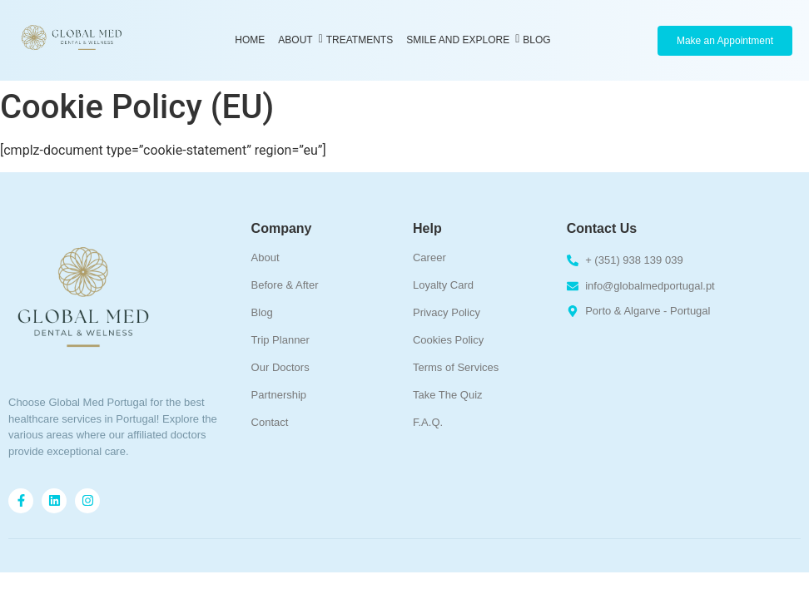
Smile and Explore (459, 39)
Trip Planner (280, 340)
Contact (270, 422)
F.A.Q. (428, 422)
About (296, 39)
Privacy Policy (446, 312)
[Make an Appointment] (725, 41)
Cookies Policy (448, 340)
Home (250, 40)
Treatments (359, 40)
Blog (536, 40)
